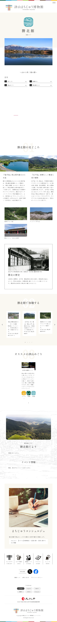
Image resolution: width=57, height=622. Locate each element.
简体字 (37, 588)
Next (55, 324)
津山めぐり (11, 85)
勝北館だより (36, 85)
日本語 (20, 588)
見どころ (10, 81)
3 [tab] (29, 342)
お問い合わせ (25, 577)
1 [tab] (25, 342)
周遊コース (28, 562)
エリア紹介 (19, 562)
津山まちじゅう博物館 (24, 7)
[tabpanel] (12, 325)
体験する (35, 81)
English (29, 588)
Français (37, 591)
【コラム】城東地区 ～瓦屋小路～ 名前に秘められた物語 (28, 542)
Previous (2, 324)
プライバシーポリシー (37, 577)
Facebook (35, 571)
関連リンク (17, 577)
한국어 (28, 591)
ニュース (47, 562)
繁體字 (20, 591)
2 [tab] (27, 342)
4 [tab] (32, 342)
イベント (38, 562)
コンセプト (9, 562)
